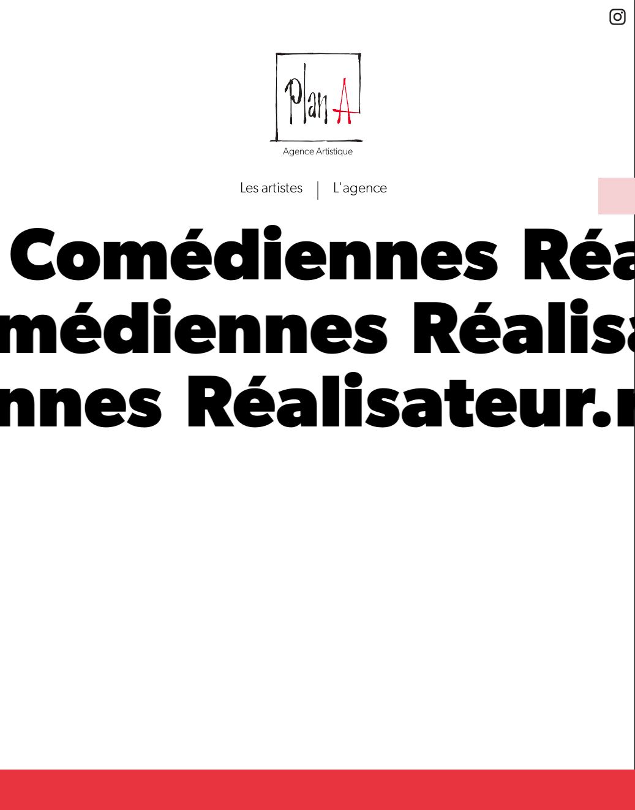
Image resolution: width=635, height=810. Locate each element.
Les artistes (271, 188)
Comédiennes (263, 261)
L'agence (360, 188)
